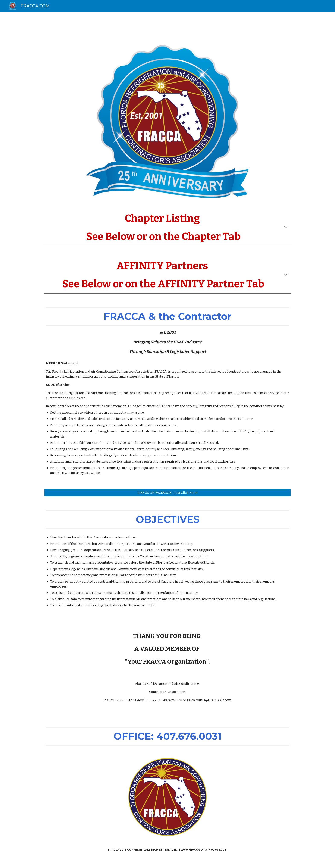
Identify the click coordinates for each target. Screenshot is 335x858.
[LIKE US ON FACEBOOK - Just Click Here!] (167, 493)
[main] (167, 227)
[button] (286, 227)
